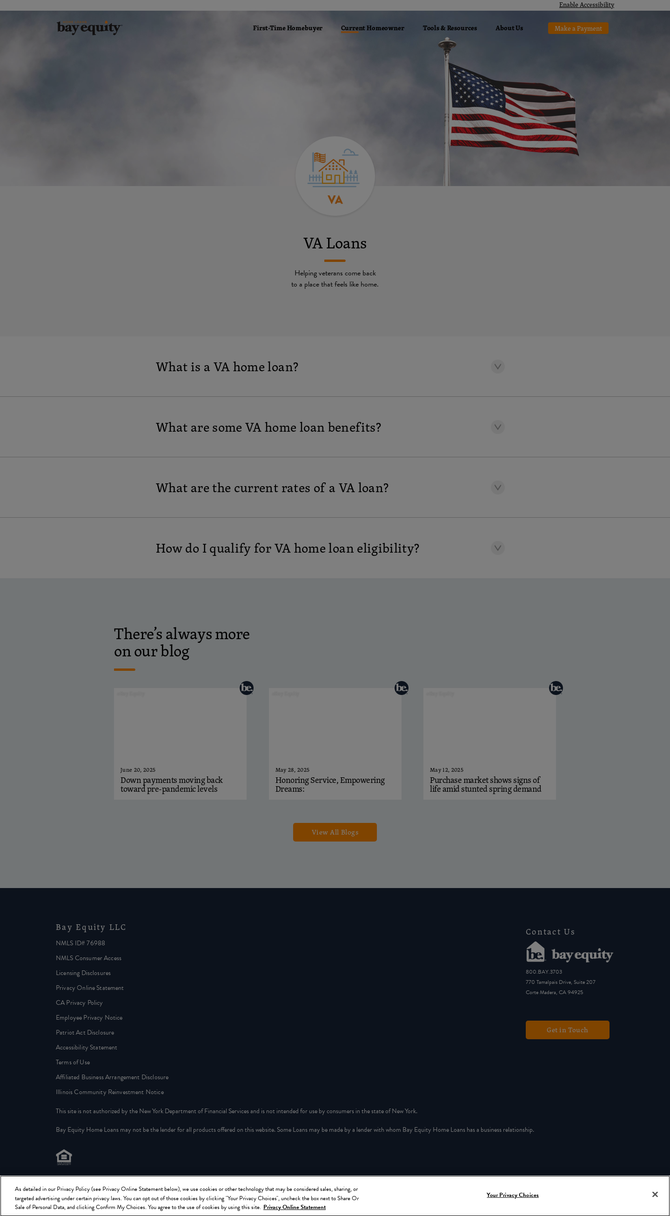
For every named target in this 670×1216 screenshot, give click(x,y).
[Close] (655, 1196)
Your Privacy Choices (513, 1196)
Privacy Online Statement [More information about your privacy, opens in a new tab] (294, 1208)
